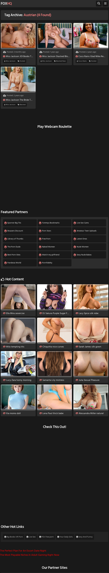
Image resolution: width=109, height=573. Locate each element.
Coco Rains (82, 61)
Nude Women (81, 246)
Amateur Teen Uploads (85, 230)
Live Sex (31, 537)
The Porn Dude (12, 246)
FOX (6, 3)
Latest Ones (80, 238)
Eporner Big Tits (12, 222)
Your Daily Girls (65, 537)
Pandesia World (12, 262)
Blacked (22, 105)
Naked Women (47, 246)
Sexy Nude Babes (83, 254)
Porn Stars (45, 230)
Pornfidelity (45, 262)
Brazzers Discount (13, 230)
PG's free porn (46, 537)
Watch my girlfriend (49, 254)
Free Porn (44, 238)
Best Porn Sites (12, 254)
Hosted (21, 61)
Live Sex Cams (81, 222)
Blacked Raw (60, 61)
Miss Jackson (9, 61)
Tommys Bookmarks (49, 222)
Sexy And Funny (84, 537)
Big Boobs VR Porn (13, 537)
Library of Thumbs (13, 238)
